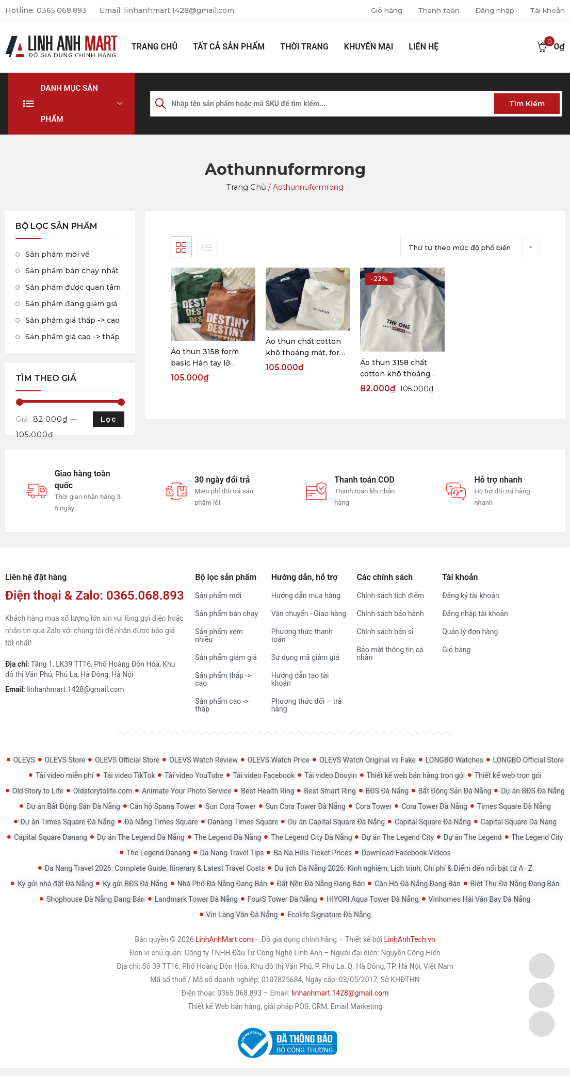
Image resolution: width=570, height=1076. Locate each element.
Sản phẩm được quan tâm (73, 287)
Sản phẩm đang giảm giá (71, 303)
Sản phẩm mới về (57, 254)
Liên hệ (423, 47)
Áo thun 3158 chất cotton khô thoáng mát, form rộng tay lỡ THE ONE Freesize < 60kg (398, 368)
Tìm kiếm (527, 103)
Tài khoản (546, 10)
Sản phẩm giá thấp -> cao (72, 320)
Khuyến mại (369, 47)
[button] (71, 104)
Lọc (109, 419)
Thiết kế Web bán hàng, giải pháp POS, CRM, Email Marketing (285, 1006)
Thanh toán (433, 10)
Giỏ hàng (379, 10)
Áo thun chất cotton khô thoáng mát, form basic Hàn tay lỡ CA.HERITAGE (306, 347)
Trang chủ (154, 47)
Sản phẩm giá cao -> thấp (72, 336)
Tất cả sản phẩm (229, 47)
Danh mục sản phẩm (69, 104)
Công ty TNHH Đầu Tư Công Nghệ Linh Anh (253, 953)
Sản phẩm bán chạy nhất (72, 270)
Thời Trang (304, 47)
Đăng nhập (491, 10)
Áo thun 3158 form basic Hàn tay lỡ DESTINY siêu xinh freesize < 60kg (206, 358)
